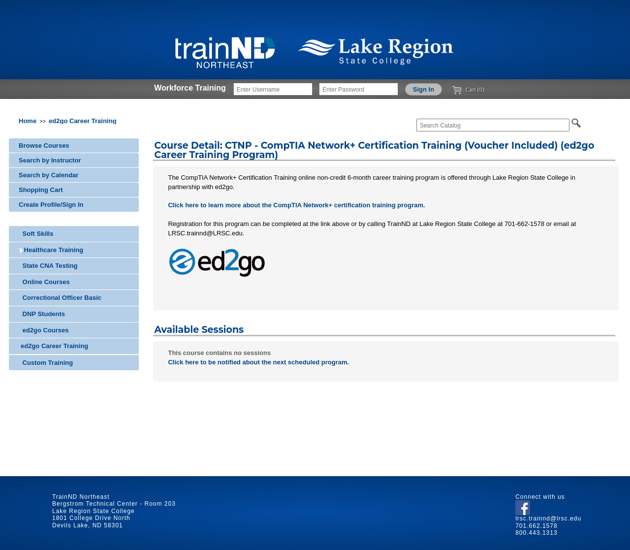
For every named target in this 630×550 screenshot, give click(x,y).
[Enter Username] (273, 89)
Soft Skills (36, 233)
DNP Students (42, 314)
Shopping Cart (41, 190)
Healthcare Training (51, 250)
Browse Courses (44, 145)
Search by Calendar (48, 175)
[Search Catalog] (492, 125)
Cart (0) (468, 89)
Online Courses (44, 282)
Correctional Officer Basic (60, 297)
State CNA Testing (48, 265)
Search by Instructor (50, 160)
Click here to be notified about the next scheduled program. (258, 362)
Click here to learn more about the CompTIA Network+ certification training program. (296, 205)
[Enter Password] (358, 89)
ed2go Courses (44, 330)
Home (27, 121)
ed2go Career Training (82, 121)
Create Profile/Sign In (51, 204)
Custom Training (46, 362)
